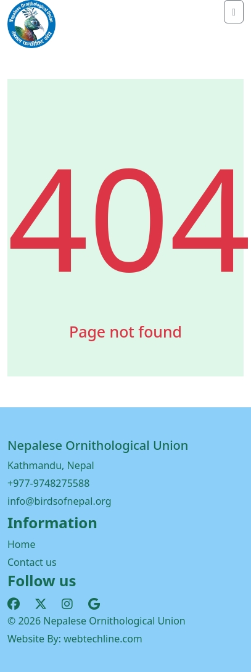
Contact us (32, 562)
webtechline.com (103, 638)
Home (21, 544)
